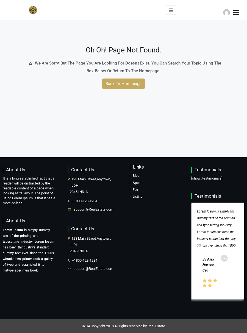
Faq (135, 190)
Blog (136, 176)
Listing (138, 196)
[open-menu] (171, 10)
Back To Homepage (123, 83)
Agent (137, 183)
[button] (232, 10)
